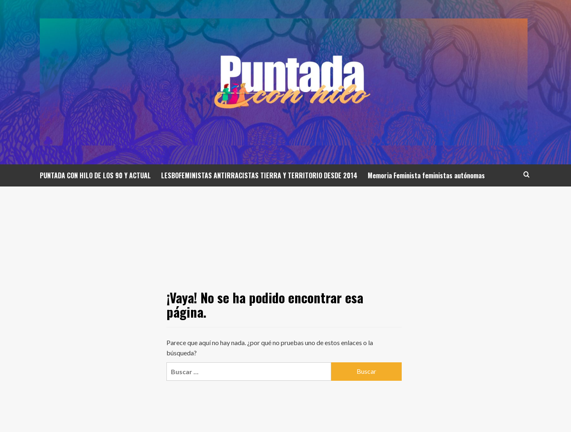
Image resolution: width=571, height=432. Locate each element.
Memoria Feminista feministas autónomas (426, 175)
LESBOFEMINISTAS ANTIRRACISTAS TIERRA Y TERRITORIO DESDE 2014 (259, 175)
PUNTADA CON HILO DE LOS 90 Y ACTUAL (95, 175)
